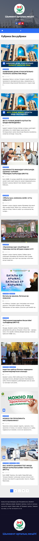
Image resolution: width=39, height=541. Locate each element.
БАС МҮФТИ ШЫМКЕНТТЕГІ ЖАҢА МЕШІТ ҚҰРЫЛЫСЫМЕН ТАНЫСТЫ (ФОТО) (18, 468)
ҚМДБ (18, 463)
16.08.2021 (6, 301)
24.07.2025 (7, 76)
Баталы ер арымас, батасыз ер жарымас (16, 297)
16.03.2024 (7, 202)
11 (23, 491)
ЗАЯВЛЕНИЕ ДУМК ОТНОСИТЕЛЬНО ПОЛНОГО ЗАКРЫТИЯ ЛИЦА (18, 73)
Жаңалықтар (12, 463)
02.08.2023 (7, 252)
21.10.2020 (6, 374)
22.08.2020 (7, 472)
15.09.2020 (7, 423)
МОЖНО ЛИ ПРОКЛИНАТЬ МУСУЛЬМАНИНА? (14, 419)
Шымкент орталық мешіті (19, 16)
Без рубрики (5, 69)
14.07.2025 (6, 176)
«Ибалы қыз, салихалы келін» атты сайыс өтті (17, 199)
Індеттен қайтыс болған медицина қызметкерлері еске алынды (17, 370)
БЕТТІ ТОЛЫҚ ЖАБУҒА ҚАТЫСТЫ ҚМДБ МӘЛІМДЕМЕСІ (17, 122)
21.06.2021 (6, 325)
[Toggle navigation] (20, 31)
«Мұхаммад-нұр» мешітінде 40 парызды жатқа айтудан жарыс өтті (18, 248)
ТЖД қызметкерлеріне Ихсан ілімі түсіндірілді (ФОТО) (17, 321)
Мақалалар (12, 293)
